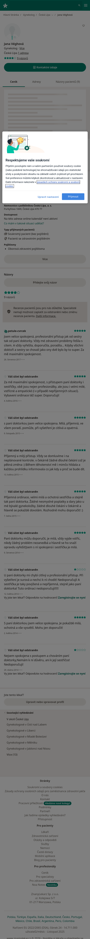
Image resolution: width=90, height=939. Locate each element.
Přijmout (73, 196)
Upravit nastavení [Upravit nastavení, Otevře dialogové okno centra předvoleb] (48, 196)
